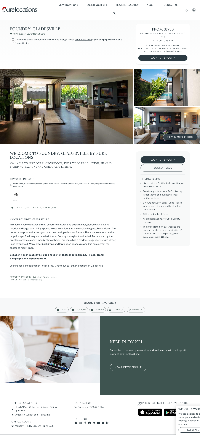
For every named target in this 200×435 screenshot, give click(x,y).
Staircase (40, 184)
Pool (71, 184)
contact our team (151, 237)
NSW (15, 33)
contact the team (83, 39)
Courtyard (78, 184)
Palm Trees (48, 184)
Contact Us (171, 4)
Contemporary (35, 280)
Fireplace (99, 184)
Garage (20, 186)
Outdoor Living (89, 184)
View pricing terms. (174, 51)
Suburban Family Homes (45, 277)
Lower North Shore (36, 33)
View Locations (69, 4)
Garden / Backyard (61, 184)
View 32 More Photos (180, 136)
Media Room (18, 184)
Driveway (107, 184)
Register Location (127, 4)
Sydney (22, 33)
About (151, 4)
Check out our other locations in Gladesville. (79, 265)
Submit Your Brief (98, 4)
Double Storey (29, 184)
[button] (114, 13)
